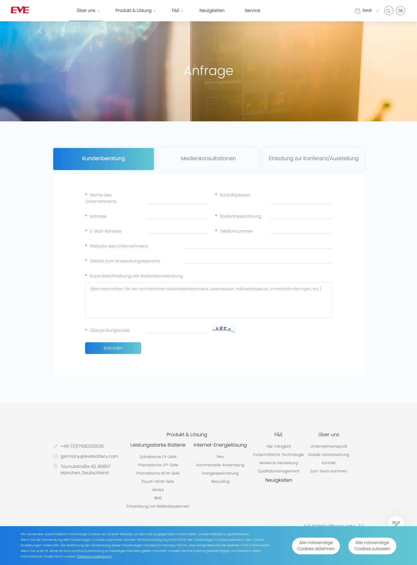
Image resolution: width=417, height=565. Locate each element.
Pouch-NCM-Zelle (158, 482)
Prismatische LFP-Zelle (158, 465)
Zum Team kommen (328, 471)
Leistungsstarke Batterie (158, 445)
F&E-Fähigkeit (278, 447)
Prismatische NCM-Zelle (158, 474)
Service (252, 11)
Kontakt (329, 463)
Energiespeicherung (220, 474)
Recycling (220, 482)
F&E (175, 11)
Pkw (220, 457)
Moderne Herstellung (279, 463)
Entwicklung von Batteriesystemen (158, 507)
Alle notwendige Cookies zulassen (371, 546)
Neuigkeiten (211, 11)
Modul (158, 490)
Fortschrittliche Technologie (278, 455)
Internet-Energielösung (220, 445)
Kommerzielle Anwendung (220, 465)
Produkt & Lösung (133, 11)
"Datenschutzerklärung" (94, 556)
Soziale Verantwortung (328, 455)
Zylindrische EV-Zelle (158, 457)
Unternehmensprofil (329, 447)
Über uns (86, 11)
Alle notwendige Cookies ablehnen (311, 546)
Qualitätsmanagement (278, 471)
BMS (158, 498)
